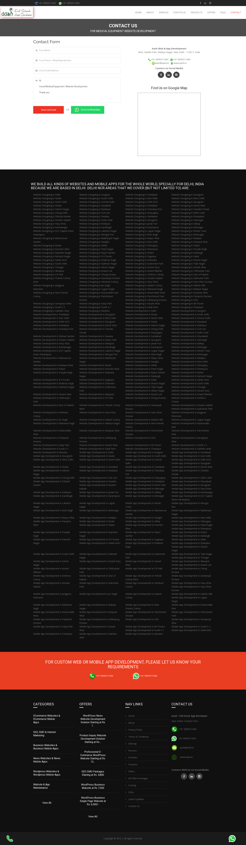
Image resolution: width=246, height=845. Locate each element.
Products (197, 12)
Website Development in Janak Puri (143, 343)
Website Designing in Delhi (46, 194)
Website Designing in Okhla (93, 245)
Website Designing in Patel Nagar (96, 249)
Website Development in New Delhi (190, 361)
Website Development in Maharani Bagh (53, 423)
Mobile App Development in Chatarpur (52, 633)
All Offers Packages (136, 778)
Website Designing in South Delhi (96, 198)
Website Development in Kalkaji (188, 343)
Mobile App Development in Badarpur (98, 470)
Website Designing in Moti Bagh (141, 234)
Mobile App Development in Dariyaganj (145, 477)
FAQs (223, 12)
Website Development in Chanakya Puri (53, 328)
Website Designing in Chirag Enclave (97, 274)
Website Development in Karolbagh (97, 347)
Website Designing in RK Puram (188, 303)
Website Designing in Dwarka (94, 216)
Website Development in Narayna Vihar (53, 365)
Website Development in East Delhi (51, 318)
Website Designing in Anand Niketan (143, 270)
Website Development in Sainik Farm (190, 379)
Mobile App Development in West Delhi (53, 459)
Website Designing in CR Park (48, 274)
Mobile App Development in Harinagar (144, 488)
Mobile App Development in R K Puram (99, 539)
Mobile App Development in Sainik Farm (99, 543)
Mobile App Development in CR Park (143, 568)
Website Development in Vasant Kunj (190, 390)
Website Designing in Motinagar (188, 234)
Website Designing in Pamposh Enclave (192, 296)
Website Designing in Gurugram (188, 194)
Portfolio (179, 12)
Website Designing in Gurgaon (94, 194)
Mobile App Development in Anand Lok (191, 564)
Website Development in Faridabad (51, 314)
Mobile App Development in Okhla (142, 521)
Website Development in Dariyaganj (143, 332)
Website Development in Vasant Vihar (52, 394)
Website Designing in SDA (185, 299)
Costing (130, 785)
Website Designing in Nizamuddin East (98, 292)
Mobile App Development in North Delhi (99, 459)
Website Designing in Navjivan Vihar (190, 292)
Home (138, 12)
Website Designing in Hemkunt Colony (98, 281)
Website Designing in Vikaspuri (48, 270)
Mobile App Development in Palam (97, 524)
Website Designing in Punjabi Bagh (189, 249)
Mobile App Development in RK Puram (145, 626)
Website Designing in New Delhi (141, 241)
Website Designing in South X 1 (95, 307)
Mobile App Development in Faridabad (191, 452)
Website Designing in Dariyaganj (141, 212)
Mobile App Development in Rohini (189, 532)
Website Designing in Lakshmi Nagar (98, 230)
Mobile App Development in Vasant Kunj (99, 561)
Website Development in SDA (140, 437)
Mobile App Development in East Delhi (191, 455)
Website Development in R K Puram (51, 379)
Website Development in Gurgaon (189, 310)
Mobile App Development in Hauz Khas (191, 488)
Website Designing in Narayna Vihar (190, 241)
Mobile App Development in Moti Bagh (53, 510)
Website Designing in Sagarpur (140, 256)
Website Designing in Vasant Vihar (189, 267)
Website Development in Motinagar (190, 354)
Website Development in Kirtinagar (189, 347)
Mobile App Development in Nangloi (143, 517)
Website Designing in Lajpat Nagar (143, 230)
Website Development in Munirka (50, 452)
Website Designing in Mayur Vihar (142, 238)
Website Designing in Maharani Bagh (144, 289)
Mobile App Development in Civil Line (98, 477)
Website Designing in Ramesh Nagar (51, 256)
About (150, 12)
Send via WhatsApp (87, 110)
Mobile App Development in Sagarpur (144, 539)
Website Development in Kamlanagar (52, 347)
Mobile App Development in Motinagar (99, 510)
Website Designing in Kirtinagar (187, 227)
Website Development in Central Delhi (191, 318)
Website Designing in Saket (185, 256)
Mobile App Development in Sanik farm (191, 630)
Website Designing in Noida (47, 198)
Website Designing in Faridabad (141, 194)
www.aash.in (180, 63)
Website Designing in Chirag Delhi (50, 212)
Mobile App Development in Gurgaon (144, 452)
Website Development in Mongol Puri (98, 354)
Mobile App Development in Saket (189, 539)
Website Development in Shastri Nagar (145, 383)
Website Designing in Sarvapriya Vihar (52, 303)
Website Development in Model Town (191, 350)
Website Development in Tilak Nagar (144, 386)
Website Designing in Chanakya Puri (143, 209)
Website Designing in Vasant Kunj (142, 267)
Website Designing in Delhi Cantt (188, 212)
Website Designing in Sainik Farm (50, 259)
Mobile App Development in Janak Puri (98, 492)
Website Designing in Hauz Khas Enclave (192, 281)
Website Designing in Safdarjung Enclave (146, 299)
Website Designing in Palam (186, 245)
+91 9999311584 (45, 3)
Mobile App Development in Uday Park (53, 626)
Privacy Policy (133, 729)
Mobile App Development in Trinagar (190, 557)
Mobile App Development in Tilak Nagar (192, 553)
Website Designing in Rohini (139, 252)
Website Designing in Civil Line (94, 212)
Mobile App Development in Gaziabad (98, 466)
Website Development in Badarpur (189, 325)
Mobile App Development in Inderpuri (52, 492)
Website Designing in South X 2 (49, 307)
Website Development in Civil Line (189, 328)
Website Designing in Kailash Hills (188, 285)
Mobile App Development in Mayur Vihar (53, 517)
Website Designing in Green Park (96, 220)
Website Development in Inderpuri (96, 343)
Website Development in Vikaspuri (96, 394)
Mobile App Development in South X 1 (144, 630)
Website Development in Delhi (140, 310)
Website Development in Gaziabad (189, 321)
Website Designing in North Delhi (50, 201)
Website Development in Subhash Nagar (53, 386)
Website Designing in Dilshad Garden (52, 216)
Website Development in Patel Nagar (144, 368)
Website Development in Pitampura (190, 368)
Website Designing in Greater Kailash (52, 220)
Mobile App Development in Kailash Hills (192, 593)
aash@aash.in (160, 63)
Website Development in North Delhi (144, 318)
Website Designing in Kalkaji (186, 223)
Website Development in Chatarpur (143, 448)
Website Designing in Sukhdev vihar (51, 310)
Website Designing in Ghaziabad (188, 216)
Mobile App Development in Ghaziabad (191, 481)
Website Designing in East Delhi (141, 198)
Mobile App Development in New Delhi (191, 517)
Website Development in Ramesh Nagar (192, 376)
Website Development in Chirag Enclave (145, 397)
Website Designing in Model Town (189, 230)
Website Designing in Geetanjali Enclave (99, 278)
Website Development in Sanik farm (97, 448)
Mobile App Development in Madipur (98, 517)
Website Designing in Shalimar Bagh (97, 259)
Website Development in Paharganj (190, 365)
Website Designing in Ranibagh (187, 252)
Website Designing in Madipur (187, 238)
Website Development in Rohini (187, 372)
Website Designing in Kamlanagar (50, 227)
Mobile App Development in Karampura (99, 495)
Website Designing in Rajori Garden (97, 252)
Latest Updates (134, 799)
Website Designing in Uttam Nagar (97, 267)
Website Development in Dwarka (96, 336)
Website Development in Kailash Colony (99, 419)
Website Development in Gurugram (97, 314)
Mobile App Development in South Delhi (145, 455)
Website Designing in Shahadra (141, 259)
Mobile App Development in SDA (142, 619)
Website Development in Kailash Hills (144, 419)
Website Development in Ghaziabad (190, 336)
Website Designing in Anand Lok (95, 270)
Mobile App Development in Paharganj (191, 521)
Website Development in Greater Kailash (53, 339)
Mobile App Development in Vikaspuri (190, 561)
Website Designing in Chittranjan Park (191, 270)
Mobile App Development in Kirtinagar (144, 495)
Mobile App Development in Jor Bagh (98, 593)
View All (46, 802)
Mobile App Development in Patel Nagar (192, 524)
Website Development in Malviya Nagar (99, 423)
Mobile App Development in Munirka (144, 633)
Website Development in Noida (141, 314)
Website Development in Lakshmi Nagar (99, 350)
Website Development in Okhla (141, 365)
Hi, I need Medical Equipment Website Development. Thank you (77, 90)
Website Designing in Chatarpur (187, 307)
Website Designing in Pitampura (141, 249)
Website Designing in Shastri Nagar (189, 259)
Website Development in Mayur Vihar (144, 357)
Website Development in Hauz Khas (51, 343)
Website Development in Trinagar (189, 386)
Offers (211, 12)
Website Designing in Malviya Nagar (190, 289)
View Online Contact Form (185, 721)
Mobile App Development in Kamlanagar (192, 492)
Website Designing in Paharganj (141, 245)
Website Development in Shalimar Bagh (53, 383)
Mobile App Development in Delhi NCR (191, 459)
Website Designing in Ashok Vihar (188, 205)
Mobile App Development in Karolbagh (53, 495)
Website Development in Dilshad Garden (53, 336)
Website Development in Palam (49, 368)
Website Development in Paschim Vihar (99, 368)
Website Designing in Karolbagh (95, 227)
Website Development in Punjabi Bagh (52, 372)
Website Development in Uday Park (51, 445)
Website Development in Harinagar (189, 339)
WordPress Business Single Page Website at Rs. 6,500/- (93, 801)
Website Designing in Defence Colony (144, 274)
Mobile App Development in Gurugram (52, 455)
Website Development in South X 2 (189, 445)
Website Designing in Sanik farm (141, 307)
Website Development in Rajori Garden (145, 372)
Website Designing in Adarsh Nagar (51, 209)
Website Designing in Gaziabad (95, 205)
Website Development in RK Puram (143, 445)
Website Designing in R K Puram (95, 256)
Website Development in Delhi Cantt (190, 332)
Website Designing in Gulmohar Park (190, 278)
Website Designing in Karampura (142, 227)
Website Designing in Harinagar (187, 220)
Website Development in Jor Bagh (50, 419)
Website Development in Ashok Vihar (98, 325)
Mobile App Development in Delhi (96, 452)
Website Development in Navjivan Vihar (99, 430)
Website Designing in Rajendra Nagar (52, 252)
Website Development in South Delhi (190, 314)
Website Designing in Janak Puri (141, 223)
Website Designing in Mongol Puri (96, 234)
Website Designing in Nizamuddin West (145, 292)
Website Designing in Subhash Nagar (98, 263)
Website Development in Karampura (143, 347)
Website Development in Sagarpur (96, 379)
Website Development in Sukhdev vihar (191, 448)
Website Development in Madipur (189, 357)
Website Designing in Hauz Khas (49, 223)
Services (164, 12)
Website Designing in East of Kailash (190, 274)
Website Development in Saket (141, 379)
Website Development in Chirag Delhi (144, 328)
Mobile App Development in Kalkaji (143, 492)
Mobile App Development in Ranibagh (191, 535)
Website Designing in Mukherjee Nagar (99, 238)
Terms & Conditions (137, 736)
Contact (236, 12)
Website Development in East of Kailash (53, 405)
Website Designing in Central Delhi (96, 201)
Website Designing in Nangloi (94, 241)
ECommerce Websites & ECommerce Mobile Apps (46, 719)
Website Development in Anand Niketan (192, 394)
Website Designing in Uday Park (95, 303)
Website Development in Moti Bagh (143, 354)
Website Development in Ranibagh (142, 376)
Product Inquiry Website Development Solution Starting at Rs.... (93, 739)
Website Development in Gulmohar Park (192, 408)
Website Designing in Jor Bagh (94, 285)
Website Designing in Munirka (94, 310)
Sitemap (131, 743)
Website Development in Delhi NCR (51, 321)
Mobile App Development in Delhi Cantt (192, 477)
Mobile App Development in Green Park (145, 484)
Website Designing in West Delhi (188, 198)
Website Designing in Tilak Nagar (188, 263)
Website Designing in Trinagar (48, 267)
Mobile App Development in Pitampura (191, 528)
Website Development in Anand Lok (143, 394)
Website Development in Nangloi (142, 361)
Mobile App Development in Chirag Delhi (53, 477)
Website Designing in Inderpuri (94, 223)
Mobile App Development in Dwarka (97, 481)
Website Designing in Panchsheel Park (144, 296)
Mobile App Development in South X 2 (191, 626)
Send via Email (48, 109)
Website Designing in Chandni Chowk (190, 209)
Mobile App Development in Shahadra (191, 543)
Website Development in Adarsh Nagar (145, 325)
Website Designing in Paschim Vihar (51, 249)
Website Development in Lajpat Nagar (144, 350)
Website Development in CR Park (96, 397)
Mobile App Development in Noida (96, 455)
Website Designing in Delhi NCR (141, 201)
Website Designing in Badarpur (95, 209)
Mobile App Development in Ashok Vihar (192, 466)
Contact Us (132, 806)
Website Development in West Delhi (97, 318)
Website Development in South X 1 (51, 448)
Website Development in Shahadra (97, 383)
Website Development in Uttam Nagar (144, 390)
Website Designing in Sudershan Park (144, 263)
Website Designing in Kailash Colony (143, 285)
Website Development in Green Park (97, 339)
